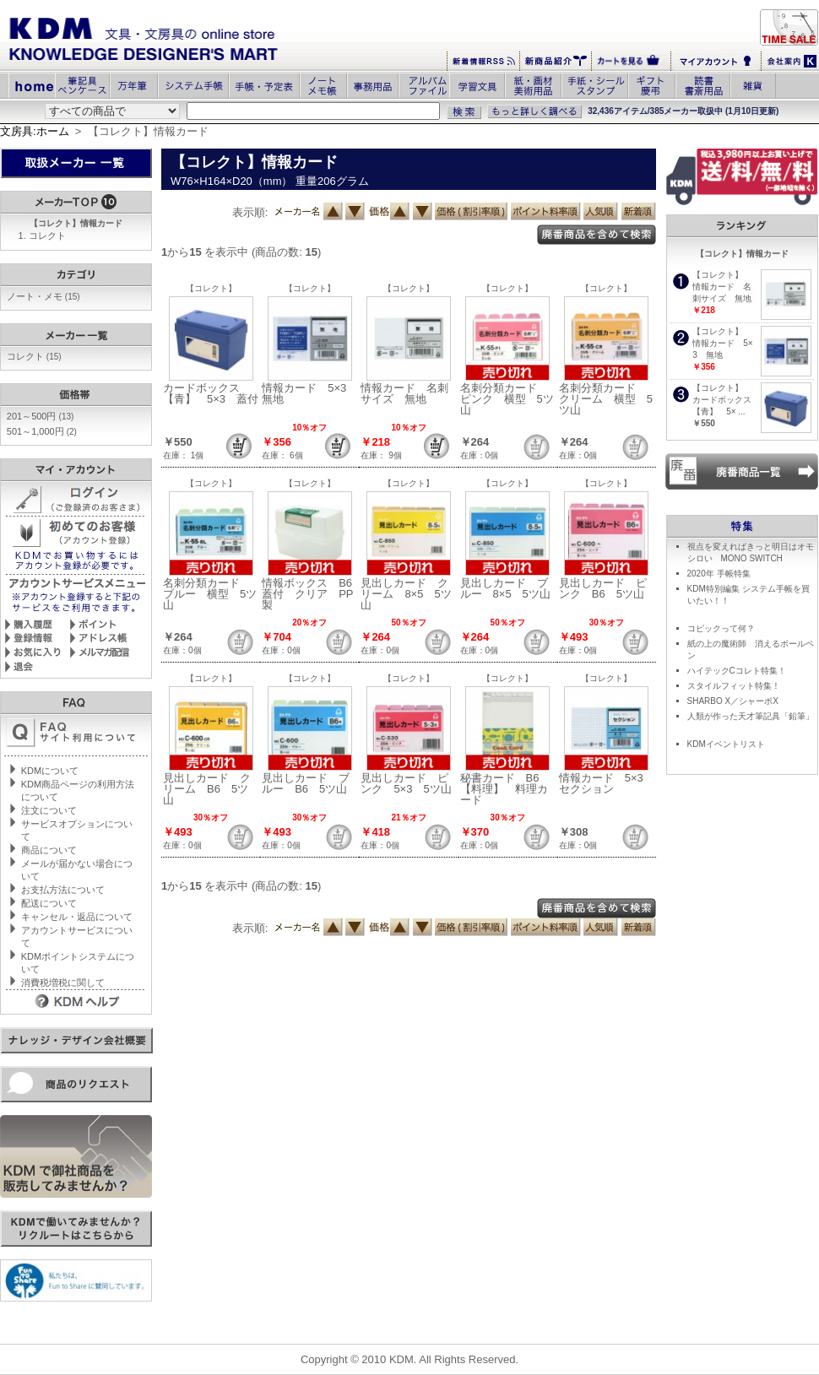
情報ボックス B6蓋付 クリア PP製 (307, 594)
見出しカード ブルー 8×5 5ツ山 (505, 588)
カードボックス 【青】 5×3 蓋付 (210, 393)
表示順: (250, 212)
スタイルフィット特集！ (733, 685)
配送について (49, 903)
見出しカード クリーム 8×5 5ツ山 (406, 594)
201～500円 (40, 416)
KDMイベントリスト (726, 744)
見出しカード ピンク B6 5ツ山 (603, 588)
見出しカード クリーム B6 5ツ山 (207, 788)
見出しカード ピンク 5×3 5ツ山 (406, 783)
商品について (49, 850)
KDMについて (50, 771)
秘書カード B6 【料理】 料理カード (505, 788)
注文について (49, 810)
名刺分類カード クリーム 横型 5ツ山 (606, 399)
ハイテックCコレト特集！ (736, 670)
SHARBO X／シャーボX (732, 701)
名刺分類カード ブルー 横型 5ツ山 (210, 594)
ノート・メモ (43, 296)
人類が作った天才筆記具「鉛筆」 (750, 716)
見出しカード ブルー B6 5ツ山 (306, 783)
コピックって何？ (721, 628)
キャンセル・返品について (77, 917)
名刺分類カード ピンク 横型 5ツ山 (507, 399)
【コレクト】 (211, 288)
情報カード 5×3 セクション (606, 783)
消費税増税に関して (63, 982)
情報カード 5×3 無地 (309, 393)
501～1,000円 (42, 431)
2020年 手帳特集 (719, 573)
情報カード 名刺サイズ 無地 (404, 393)
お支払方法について (63, 890)
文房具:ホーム (34, 131)
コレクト (47, 235)
